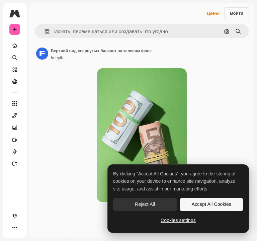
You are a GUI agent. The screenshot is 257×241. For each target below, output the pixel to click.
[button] (44, 31)
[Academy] (14, 215)
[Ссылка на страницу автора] (42, 54)
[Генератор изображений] (14, 127)
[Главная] (14, 45)
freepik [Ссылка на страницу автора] (57, 58)
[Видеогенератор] (14, 139)
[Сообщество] (14, 81)
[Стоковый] (14, 69)
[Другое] (14, 227)
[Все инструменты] (14, 103)
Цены (213, 13)
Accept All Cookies (211, 204)
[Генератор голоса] (14, 151)
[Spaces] (14, 115)
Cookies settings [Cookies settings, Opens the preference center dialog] (178, 220)
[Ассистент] (14, 163)
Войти (236, 13)
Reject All (145, 204)
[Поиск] (14, 57)
